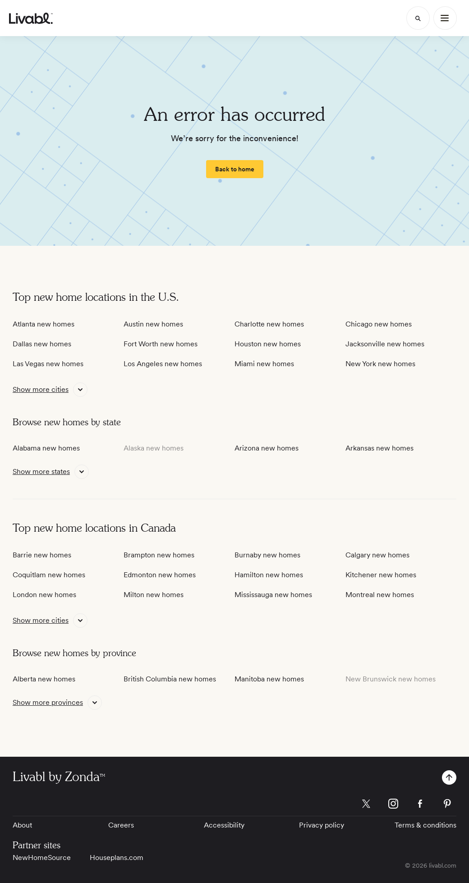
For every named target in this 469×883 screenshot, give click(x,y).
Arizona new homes (266, 448)
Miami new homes (264, 363)
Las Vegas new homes (48, 363)
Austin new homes (153, 324)
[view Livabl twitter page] (366, 805)
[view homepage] (31, 18)
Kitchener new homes (380, 574)
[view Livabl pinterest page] (447, 805)
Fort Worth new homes (161, 344)
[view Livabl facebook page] (420, 805)
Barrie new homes (42, 555)
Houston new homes (267, 344)
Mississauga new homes (273, 594)
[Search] (418, 18)
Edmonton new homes (160, 574)
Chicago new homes (378, 324)
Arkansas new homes (379, 448)
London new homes (44, 594)
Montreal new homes (379, 594)
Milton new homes (154, 594)
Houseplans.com (116, 857)
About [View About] (22, 825)
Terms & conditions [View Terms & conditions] (425, 825)
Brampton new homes (159, 555)
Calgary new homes (377, 555)
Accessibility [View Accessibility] (224, 825)
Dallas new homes (42, 344)
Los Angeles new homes (163, 363)
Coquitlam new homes (49, 574)
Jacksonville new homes (384, 344)
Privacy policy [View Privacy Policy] (321, 825)
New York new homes (380, 363)
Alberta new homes (44, 679)
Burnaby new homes (267, 555)
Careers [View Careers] (121, 825)
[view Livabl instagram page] (393, 805)
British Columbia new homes (170, 679)
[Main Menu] (445, 18)
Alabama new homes (46, 448)
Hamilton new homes (268, 574)
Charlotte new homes (269, 324)
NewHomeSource (42, 857)
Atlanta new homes (43, 324)
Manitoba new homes (269, 679)
